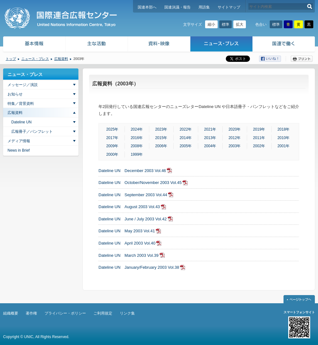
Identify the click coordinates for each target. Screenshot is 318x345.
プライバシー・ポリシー (65, 313)
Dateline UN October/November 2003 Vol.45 (140, 182)
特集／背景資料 (21, 103)
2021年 (210, 129)
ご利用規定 (102, 313)
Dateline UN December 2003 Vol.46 (132, 170)
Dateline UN (21, 122)
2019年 (259, 129)
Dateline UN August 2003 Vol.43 (129, 206)
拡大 (239, 24)
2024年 (137, 129)
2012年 (235, 138)
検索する (309, 6)
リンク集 (127, 313)
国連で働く (284, 44)
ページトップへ (299, 299)
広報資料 (61, 59)
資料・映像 (159, 44)
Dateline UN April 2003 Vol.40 (126, 243)
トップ (11, 59)
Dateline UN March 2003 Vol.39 (128, 255)
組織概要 (10, 313)
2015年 (161, 138)
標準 (225, 24)
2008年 (137, 146)
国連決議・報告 (177, 7)
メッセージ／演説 (23, 85)
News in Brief (19, 150)
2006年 (161, 146)
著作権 (31, 313)
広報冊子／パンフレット (32, 131)
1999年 (137, 154)
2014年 (186, 138)
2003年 (235, 146)
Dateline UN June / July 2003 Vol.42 (132, 219)
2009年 (112, 146)
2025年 (112, 129)
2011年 (259, 138)
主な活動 (97, 44)
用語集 (204, 7)
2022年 (186, 129)
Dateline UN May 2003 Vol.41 (126, 231)
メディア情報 (19, 141)
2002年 (259, 146)
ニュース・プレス (221, 44)
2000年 (112, 154)
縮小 (211, 24)
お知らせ (15, 94)
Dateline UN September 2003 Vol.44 (132, 194)
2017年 (112, 138)
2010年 (284, 138)
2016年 (137, 138)
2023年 (161, 129)
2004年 (210, 146)
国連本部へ (147, 7)
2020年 (235, 129)
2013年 (210, 138)
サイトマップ (229, 7)
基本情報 (34, 44)
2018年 (284, 129)
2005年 (186, 146)
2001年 (284, 146)
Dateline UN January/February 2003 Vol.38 (138, 267)
